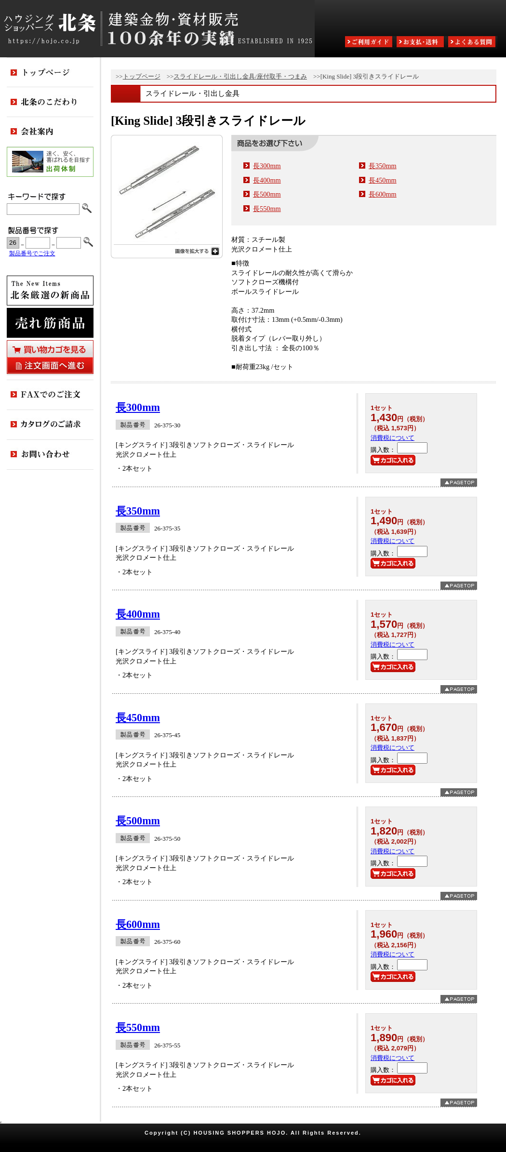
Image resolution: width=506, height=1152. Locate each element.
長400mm (267, 180)
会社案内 (50, 132)
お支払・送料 (421, 42)
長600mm (383, 194)
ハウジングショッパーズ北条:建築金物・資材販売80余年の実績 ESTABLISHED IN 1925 (157, 28)
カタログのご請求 (50, 425)
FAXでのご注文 (50, 395)
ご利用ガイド (369, 42)
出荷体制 (50, 162)
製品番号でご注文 (32, 254)
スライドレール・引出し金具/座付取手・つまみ (240, 76)
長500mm (267, 194)
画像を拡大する (167, 250)
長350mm (383, 166)
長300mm (267, 166)
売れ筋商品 (50, 323)
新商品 (50, 290)
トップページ (141, 76)
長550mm (267, 208)
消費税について (392, 437)
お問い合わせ (50, 455)
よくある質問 (472, 42)
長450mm (383, 180)
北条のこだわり (50, 102)
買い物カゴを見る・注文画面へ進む (50, 357)
